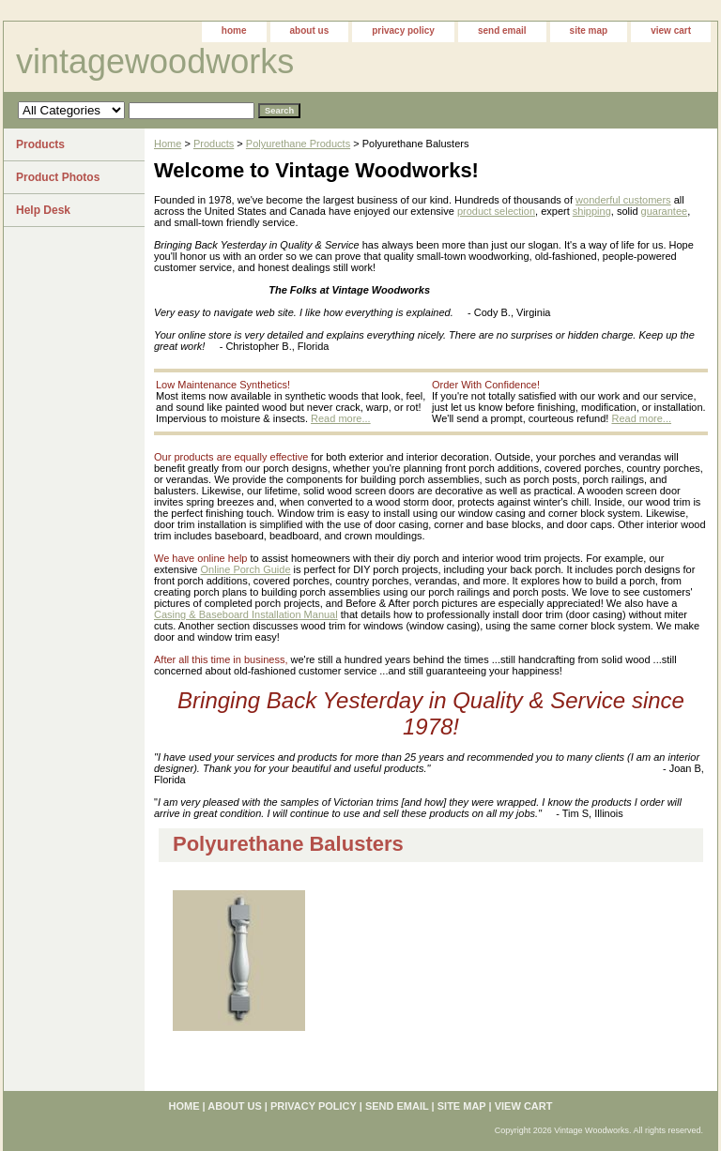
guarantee (664, 211)
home (234, 30)
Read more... (341, 418)
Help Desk (43, 210)
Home (167, 143)
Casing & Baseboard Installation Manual (246, 614)
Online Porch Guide (246, 569)
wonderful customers (623, 199)
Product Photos (58, 177)
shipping (592, 211)
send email (502, 30)
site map (589, 30)
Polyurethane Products (298, 143)
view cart (671, 30)
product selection (496, 211)
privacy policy (403, 30)
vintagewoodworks (155, 61)
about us (310, 30)
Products (213, 143)
